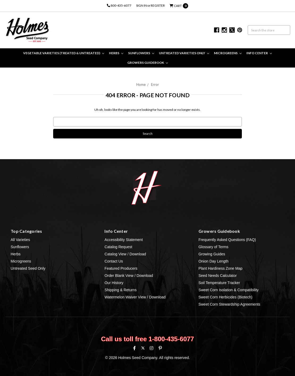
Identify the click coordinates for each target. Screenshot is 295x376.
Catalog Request (118, 247)
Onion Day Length (214, 261)
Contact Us (113, 261)
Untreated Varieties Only (184, 53)
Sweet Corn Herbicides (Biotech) (225, 297)
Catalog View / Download (125, 254)
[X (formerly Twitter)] (143, 348)
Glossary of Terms (214, 247)
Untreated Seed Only (28, 268)
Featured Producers (120, 268)
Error (155, 84)
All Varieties (20, 240)
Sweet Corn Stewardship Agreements (229, 304)
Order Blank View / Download (128, 275)
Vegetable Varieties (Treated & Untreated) (63, 53)
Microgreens (228, 53)
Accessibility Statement (123, 240)
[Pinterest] (160, 348)
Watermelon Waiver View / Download (135, 297)
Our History (113, 283)
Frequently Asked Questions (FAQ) (227, 240)
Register (158, 5)
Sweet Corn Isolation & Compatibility (229, 290)
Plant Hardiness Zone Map (221, 268)
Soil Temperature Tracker (219, 283)
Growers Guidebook (147, 63)
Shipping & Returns (120, 290)
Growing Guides (212, 254)
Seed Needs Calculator (218, 275)
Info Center (259, 53)
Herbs (116, 53)
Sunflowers (141, 53)
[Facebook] (134, 348)
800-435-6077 (119, 5)
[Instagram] (151, 348)
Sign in (141, 5)
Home (141, 84)
